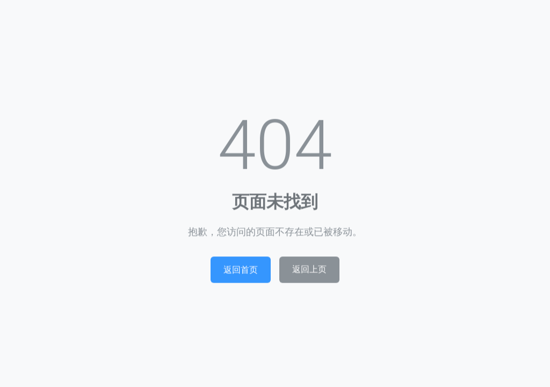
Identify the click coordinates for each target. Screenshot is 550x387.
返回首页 (240, 271)
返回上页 (309, 271)
